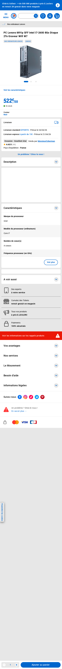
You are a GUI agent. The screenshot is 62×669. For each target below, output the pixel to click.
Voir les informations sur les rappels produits (23, 335)
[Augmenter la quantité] (16, 664)
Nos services (31, 355)
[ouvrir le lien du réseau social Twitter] (37, 397)
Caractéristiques (31, 208)
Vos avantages (31, 346)
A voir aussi (31, 279)
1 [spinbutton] (10, 665)
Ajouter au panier (41, 665)
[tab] (26, 81)
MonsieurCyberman (46, 141)
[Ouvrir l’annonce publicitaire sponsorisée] (31, 185)
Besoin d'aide (31, 375)
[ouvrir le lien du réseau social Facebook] (20, 397)
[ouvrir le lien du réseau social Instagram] (25, 397)
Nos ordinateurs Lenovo (13, 41)
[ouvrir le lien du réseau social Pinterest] (42, 397)
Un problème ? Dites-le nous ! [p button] (31, 154)
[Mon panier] (57, 16)
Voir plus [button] (51, 262)
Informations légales (31, 385)
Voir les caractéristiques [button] (14, 90)
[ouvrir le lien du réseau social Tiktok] (31, 397)
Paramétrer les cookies (2, 512)
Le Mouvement (31, 365)
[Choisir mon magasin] (43, 16)
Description (31, 162)
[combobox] (28, 16)
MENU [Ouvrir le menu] (6, 15)
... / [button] (3, 24)
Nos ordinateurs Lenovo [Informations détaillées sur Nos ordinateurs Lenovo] (16, 24)
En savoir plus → (19, 411)
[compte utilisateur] (50, 16)
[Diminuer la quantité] (4, 664)
